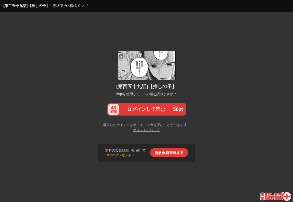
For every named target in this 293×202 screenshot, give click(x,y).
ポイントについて (146, 130)
